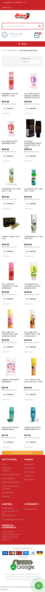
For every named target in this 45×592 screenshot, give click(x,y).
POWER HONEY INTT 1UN (11, 237)
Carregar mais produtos (22, 453)
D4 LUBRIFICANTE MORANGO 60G (9, 142)
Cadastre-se (28, 476)
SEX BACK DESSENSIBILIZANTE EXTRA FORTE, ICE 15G (33, 144)
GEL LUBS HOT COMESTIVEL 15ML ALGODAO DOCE (10, 334)
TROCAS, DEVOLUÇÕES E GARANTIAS (10, 487)
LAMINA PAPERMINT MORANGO (10, 380)
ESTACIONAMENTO (8, 478)
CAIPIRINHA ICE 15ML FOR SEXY (33, 237)
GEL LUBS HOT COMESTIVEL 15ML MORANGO (10, 286)
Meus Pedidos (29, 480)
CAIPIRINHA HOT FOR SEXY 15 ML (11, 190)
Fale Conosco (29, 468)
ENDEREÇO (6, 496)
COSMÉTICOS (12, 50)
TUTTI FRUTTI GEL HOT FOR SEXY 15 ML (33, 380)
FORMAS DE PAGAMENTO (11, 482)
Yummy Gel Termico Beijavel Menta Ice (32, 428)
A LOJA (4, 464)
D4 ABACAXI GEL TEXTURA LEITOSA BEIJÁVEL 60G (32, 286)
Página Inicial (29, 464)
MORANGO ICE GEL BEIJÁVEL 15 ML (10, 94)
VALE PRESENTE (7, 492)
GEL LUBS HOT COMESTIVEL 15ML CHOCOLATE (32, 334)
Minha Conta (29, 472)
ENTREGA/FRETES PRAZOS (11, 474)
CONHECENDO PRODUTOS (7, 469)
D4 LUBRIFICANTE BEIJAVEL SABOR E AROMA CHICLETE (32, 95)
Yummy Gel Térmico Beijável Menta (10, 428)
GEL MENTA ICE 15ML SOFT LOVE (33, 190)
